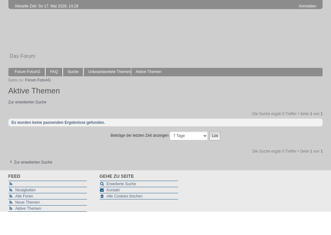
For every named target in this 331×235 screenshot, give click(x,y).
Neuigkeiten (25, 190)
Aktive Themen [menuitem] (149, 71)
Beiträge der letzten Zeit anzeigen (159, 135)
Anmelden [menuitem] (307, 6)
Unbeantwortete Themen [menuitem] (109, 71)
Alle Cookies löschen (124, 196)
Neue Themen (27, 202)
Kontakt (113, 190)
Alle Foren (24, 196)
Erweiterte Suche (121, 184)
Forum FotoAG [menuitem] (27, 71)
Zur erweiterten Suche (27, 102)
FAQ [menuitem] (54, 71)
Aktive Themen (28, 208)
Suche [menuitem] (73, 71)
